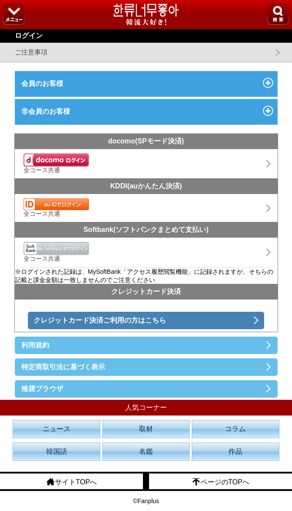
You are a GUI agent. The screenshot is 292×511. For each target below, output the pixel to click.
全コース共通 (56, 163)
